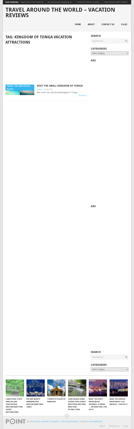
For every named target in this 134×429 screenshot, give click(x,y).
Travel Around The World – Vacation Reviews (60, 12)
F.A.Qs (124, 24)
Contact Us (107, 24)
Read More (83, 95)
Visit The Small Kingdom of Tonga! (60, 85)
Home (78, 24)
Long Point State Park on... (32, 2)
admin (39, 89)
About (91, 24)
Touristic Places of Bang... (88, 2)
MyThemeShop (95, 422)
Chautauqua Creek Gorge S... (116, 2)
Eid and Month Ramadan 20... (60, 2)
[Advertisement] (46, 64)
